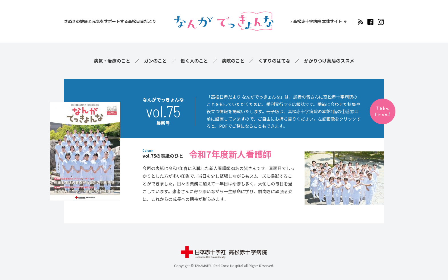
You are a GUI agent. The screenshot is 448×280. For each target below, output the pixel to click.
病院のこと (233, 60)
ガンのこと (155, 60)
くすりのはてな (274, 60)
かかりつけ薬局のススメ (329, 60)
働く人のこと (194, 60)
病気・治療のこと (112, 60)
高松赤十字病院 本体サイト (317, 21)
